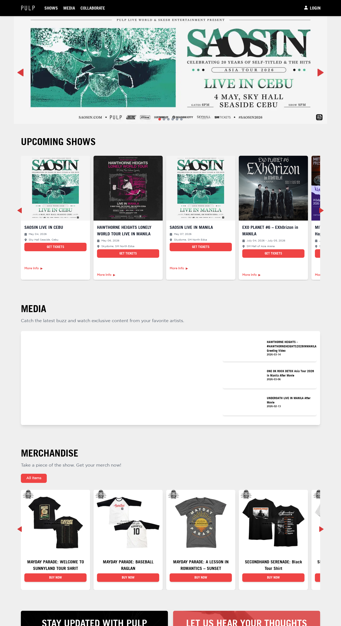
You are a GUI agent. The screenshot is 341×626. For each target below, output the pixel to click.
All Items (33, 478)
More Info (33, 268)
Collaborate (92, 8)
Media (69, 8)
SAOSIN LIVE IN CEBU (43, 227)
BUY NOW (55, 578)
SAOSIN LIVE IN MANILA (191, 227)
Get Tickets (55, 247)
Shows (51, 8)
